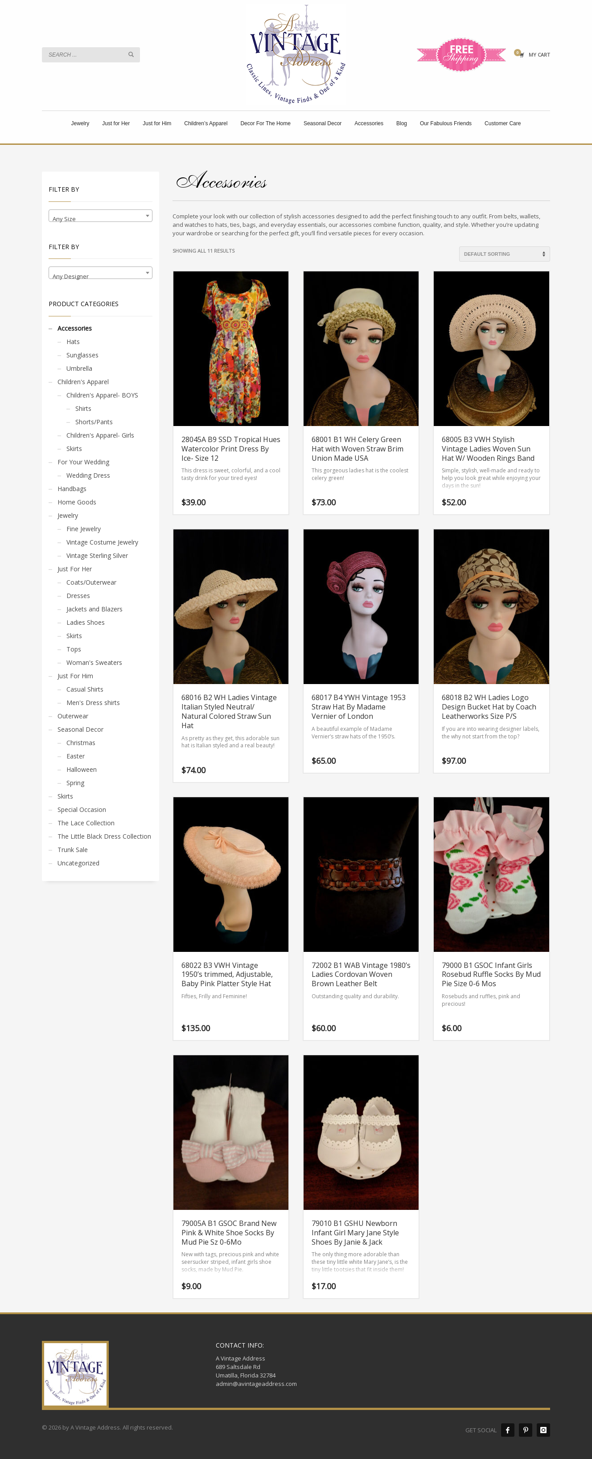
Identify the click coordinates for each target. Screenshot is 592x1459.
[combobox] (100, 215)
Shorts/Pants (94, 422)
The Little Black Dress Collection (104, 836)
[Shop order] (504, 254)
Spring (75, 783)
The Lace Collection (86, 823)
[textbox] (100, 219)
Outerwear (73, 716)
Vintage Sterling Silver (97, 555)
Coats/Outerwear (91, 582)
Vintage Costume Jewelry (102, 542)
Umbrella (79, 368)
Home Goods (77, 502)
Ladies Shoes (85, 622)
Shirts (83, 408)
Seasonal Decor (80, 729)
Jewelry (68, 515)
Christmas (80, 742)
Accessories (75, 328)
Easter (75, 756)
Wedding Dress (88, 475)
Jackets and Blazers (94, 609)
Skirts (74, 448)
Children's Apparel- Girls (100, 435)
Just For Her (75, 569)
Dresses (78, 595)
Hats (73, 341)
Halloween (81, 769)
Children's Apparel (83, 381)
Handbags (72, 488)
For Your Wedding (83, 462)
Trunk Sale (73, 849)
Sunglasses (82, 355)
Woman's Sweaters (94, 662)
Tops (73, 649)
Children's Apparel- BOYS (102, 395)
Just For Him (75, 676)
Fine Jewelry (83, 529)
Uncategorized (78, 863)
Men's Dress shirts (93, 702)
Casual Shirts (84, 689)
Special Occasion (82, 809)
